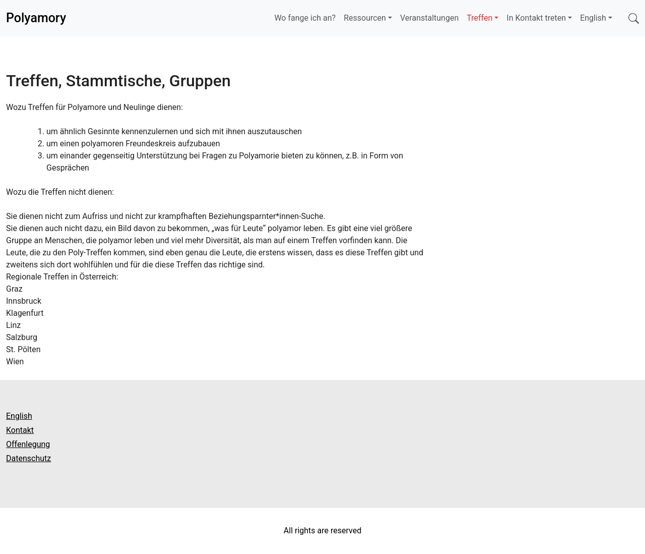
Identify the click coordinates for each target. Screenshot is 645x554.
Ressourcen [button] (365, 18)
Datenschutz (28, 458)
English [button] (593, 18)
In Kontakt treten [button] (536, 18)
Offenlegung (28, 444)
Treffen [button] (479, 18)
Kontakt (20, 430)
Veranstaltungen (429, 18)
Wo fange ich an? (305, 18)
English (19, 416)
